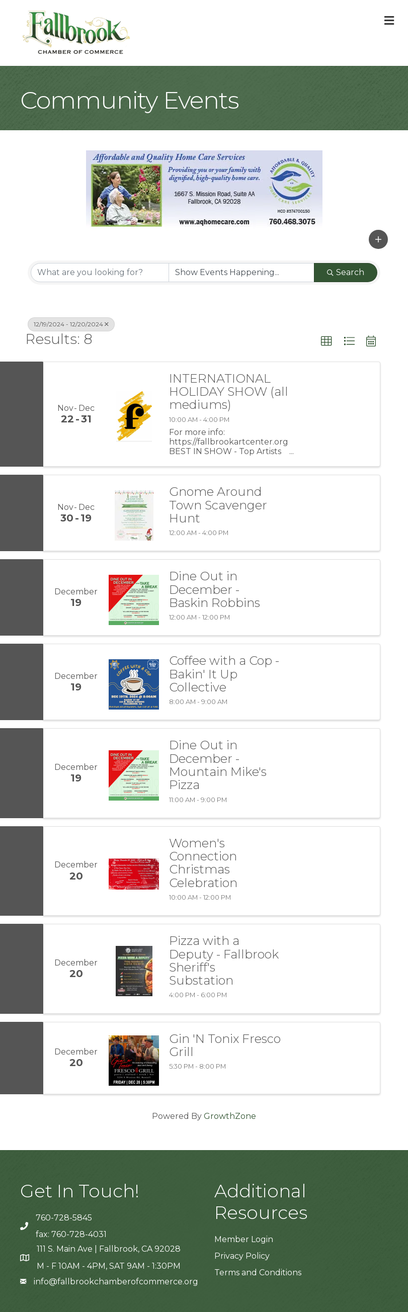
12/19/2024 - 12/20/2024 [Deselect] (71, 324)
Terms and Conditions (257, 1272)
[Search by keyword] (100, 272)
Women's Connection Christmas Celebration (203, 863)
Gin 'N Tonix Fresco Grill (225, 1045)
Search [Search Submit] (345, 272)
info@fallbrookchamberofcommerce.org (116, 1281)
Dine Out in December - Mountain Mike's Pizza (218, 765)
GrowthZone (230, 1116)
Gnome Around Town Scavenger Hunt (218, 505)
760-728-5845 (64, 1217)
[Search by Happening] (242, 272)
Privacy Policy (242, 1256)
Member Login (243, 1239)
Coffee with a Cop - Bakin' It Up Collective (224, 674)
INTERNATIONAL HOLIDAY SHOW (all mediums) (228, 392)
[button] (378, 239)
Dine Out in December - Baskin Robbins (214, 589)
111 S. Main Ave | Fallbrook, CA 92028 (109, 1249)
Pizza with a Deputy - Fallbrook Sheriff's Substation (224, 961)
